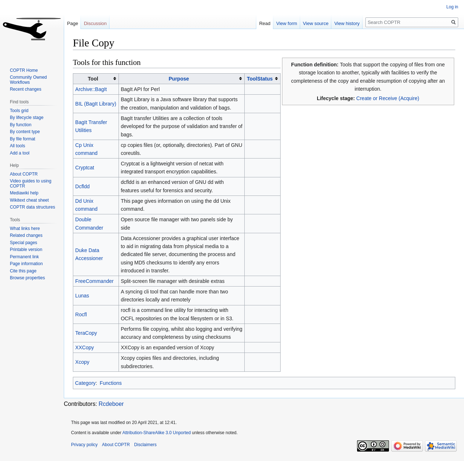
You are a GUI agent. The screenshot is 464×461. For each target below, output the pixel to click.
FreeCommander (94, 281)
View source (316, 23)
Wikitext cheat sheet (29, 200)
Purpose (179, 79)
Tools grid (19, 110)
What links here (25, 228)
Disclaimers (145, 444)
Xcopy (82, 362)
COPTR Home (24, 70)
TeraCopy (86, 333)
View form (286, 23)
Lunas (82, 296)
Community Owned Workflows (28, 80)
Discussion (95, 23)
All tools (17, 145)
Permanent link (24, 256)
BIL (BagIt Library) (95, 104)
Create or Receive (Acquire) (387, 98)
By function (20, 124)
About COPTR (24, 174)
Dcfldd (82, 186)
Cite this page (23, 270)
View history (347, 23)
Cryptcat (84, 167)
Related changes (26, 235)
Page (72, 23)
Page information (26, 263)
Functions (111, 383)
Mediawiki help (24, 192)
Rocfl (81, 314)
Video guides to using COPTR (30, 183)
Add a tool (19, 153)
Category (85, 383)
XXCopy (84, 347)
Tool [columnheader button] (93, 79)
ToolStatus (260, 79)
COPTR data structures (32, 207)
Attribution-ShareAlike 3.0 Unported (156, 432)
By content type (25, 131)
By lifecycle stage (27, 117)
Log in (452, 6)
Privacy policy (84, 444)
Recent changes (25, 89)
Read (264, 23)
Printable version (26, 249)
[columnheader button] (182, 78)
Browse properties (27, 277)
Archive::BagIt (91, 89)
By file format (22, 138)
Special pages (23, 242)
